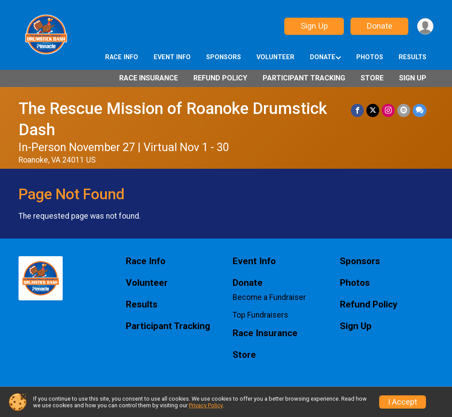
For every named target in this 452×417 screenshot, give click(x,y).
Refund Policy (220, 78)
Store (372, 78)
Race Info (121, 57)
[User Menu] (425, 26)
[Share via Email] (403, 110)
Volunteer (275, 57)
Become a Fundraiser (269, 297)
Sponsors (223, 57)
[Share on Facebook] (357, 110)
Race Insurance (148, 78)
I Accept (402, 402)
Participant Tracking (304, 78)
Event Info (172, 57)
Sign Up (314, 25)
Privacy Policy (205, 405)
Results (412, 57)
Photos (369, 57)
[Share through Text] (419, 110)
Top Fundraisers (260, 315)
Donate (379, 25)
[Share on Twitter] (372, 110)
